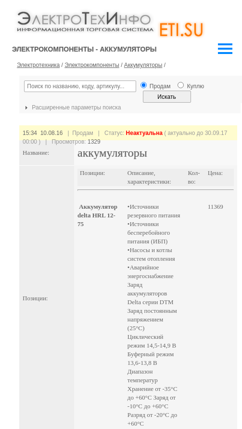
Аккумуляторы (143, 65)
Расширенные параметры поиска (72, 107)
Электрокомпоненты (91, 65)
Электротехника (38, 65)
